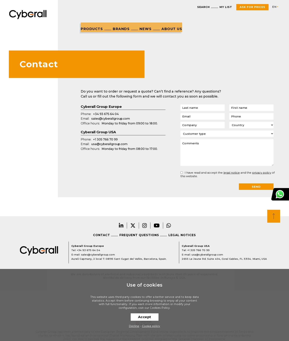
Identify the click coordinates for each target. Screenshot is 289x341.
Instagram (144, 225)
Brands (121, 29)
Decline (134, 326)
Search (203, 7)
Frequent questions (139, 235)
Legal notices (182, 235)
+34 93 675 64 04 (106, 114)
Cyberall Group (28, 14)
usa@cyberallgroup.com (109, 144)
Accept (144, 317)
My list (226, 7)
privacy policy (261, 172)
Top (273, 216)
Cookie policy (151, 326)
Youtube (157, 225)
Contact (101, 235)
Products (92, 29)
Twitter (133, 225)
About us (171, 29)
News (146, 29)
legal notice (231, 172)
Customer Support (280, 194)
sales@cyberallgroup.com (110, 118)
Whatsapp (168, 225)
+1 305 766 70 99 (105, 139)
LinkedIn (121, 225)
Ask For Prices (252, 7)
